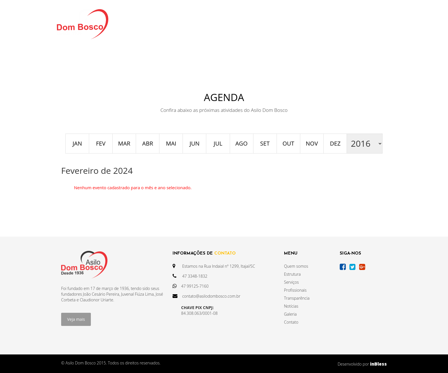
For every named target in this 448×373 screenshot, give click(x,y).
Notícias (291, 306)
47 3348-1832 (190, 276)
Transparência (296, 298)
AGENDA (274, 24)
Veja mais (76, 319)
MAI (171, 143)
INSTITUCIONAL (156, 24)
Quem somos (296, 266)
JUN (194, 143)
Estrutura (292, 274)
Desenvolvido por (362, 363)
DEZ (335, 143)
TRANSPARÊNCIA (204, 24)
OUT (288, 143)
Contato (291, 322)
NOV (312, 143)
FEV (100, 143)
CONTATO (334, 24)
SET (265, 143)
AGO (241, 143)
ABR (147, 143)
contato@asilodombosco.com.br (206, 296)
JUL (218, 143)
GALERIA (303, 24)
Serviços (291, 282)
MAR (124, 143)
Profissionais (295, 290)
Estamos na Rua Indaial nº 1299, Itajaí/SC (214, 266)
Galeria (290, 314)
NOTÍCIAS (244, 24)
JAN (77, 143)
